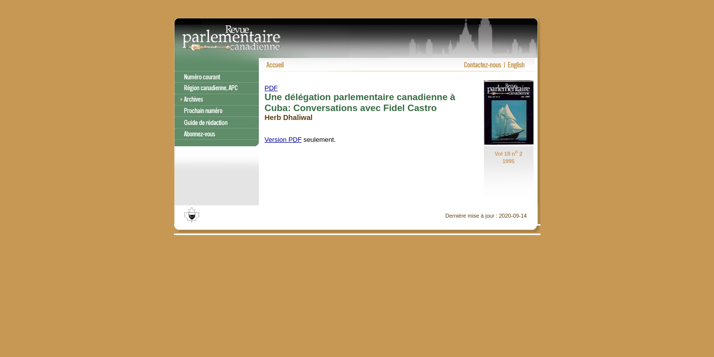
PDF (271, 88)
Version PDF (283, 139)
